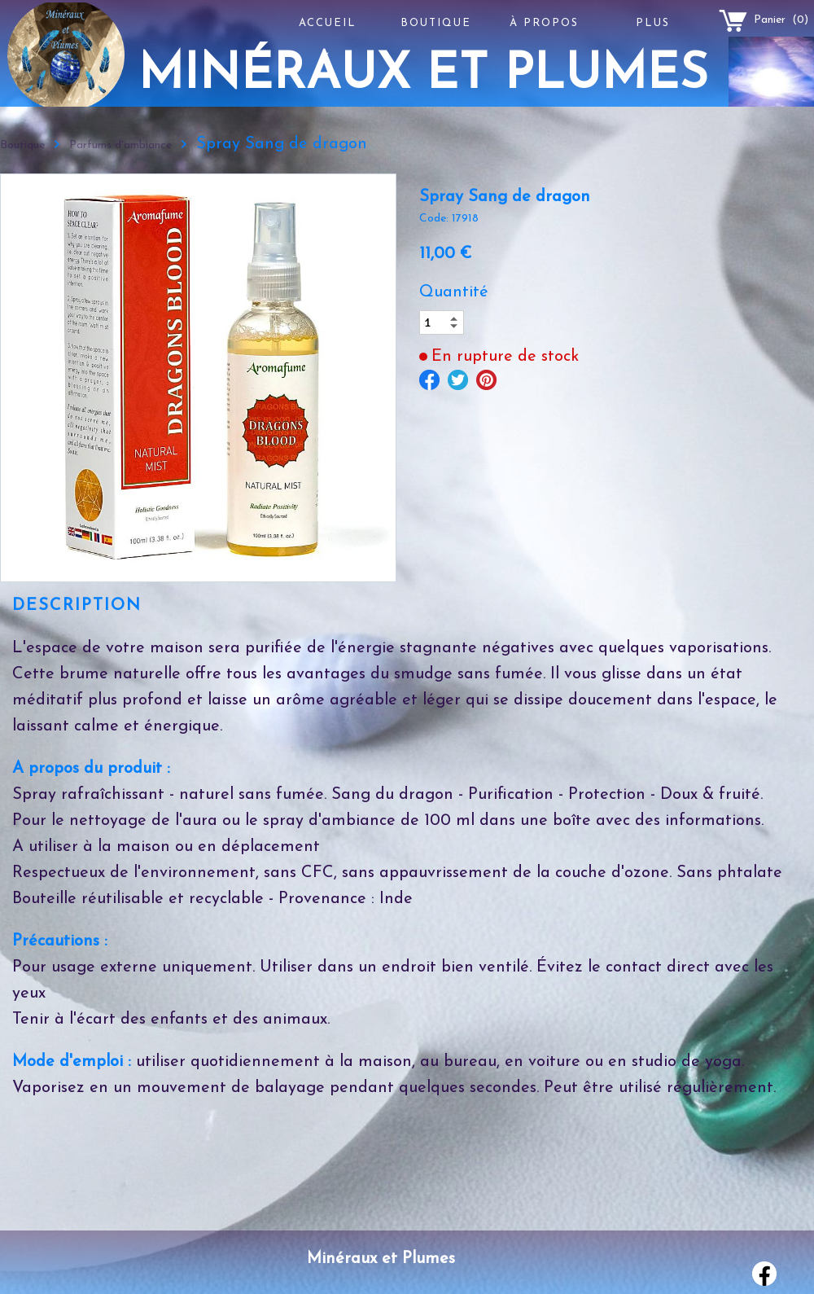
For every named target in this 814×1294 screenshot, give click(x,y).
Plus (653, 23)
